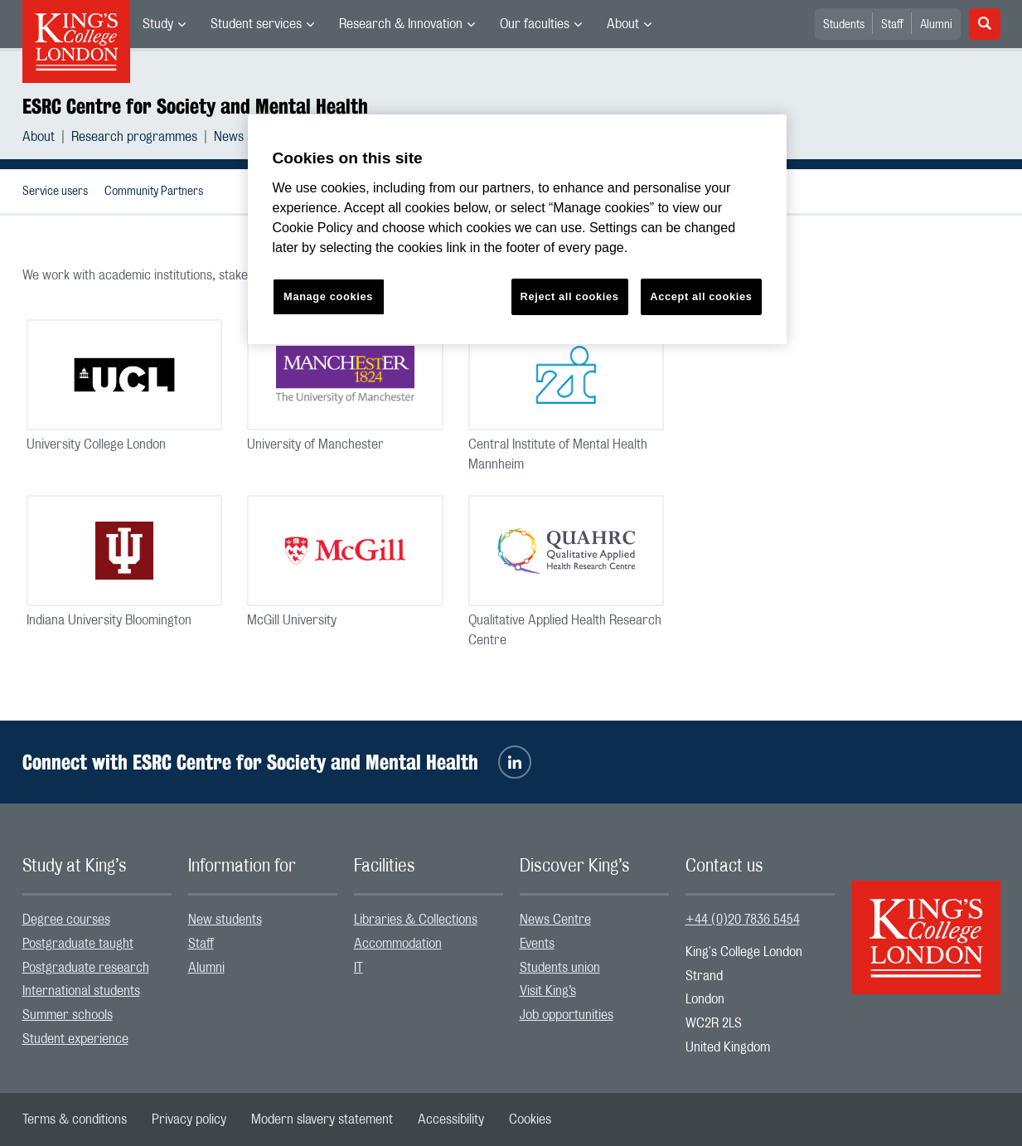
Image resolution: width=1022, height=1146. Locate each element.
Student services (256, 24)
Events (537, 943)
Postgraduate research (85, 967)
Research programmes (134, 136)
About (623, 24)
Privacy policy (189, 1119)
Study (158, 24)
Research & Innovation (401, 24)
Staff (892, 25)
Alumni (936, 25)
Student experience (75, 1039)
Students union (560, 967)
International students (81, 991)
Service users (55, 191)
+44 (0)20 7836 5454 (742, 919)
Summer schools (67, 1015)
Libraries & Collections (415, 919)
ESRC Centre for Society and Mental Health (195, 106)
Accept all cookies (701, 296)
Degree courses (66, 919)
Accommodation (398, 943)
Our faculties (534, 24)
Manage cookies (328, 296)
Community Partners (153, 191)
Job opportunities (566, 1015)
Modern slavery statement (322, 1119)
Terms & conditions (74, 1119)
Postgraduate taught (77, 943)
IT (358, 967)
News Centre (555, 919)
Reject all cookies (570, 296)
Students (844, 25)
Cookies (530, 1119)
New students (225, 919)
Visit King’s (548, 991)
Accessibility (451, 1119)
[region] (517, 229)
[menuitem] (164, 24)
